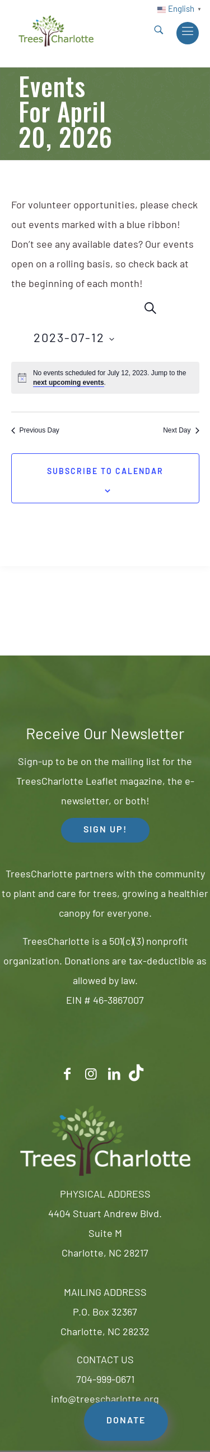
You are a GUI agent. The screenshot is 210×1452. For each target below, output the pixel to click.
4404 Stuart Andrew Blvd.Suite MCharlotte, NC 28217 (105, 1234)
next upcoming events (68, 382)
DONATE (126, 1421)
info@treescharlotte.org (105, 1400)
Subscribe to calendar (105, 472)
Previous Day (35, 430)
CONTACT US (105, 1360)
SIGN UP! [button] (105, 830)
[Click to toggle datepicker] (74, 339)
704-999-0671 (105, 1380)
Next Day (181, 430)
